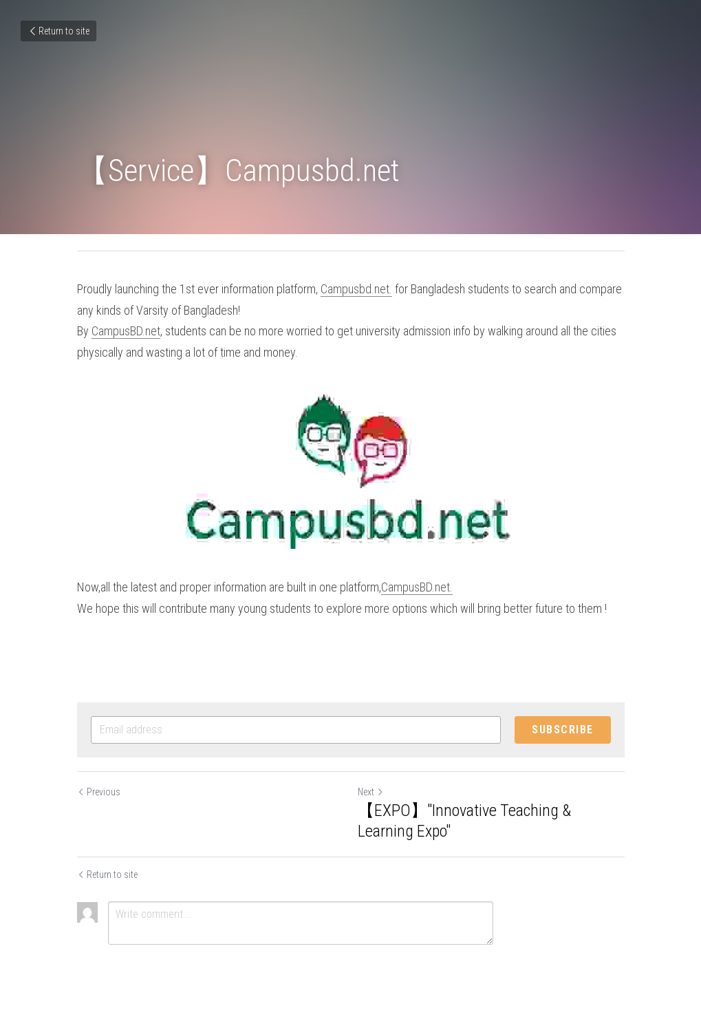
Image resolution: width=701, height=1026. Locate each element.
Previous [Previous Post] (98, 791)
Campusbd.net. (356, 289)
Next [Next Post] (371, 791)
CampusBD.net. (417, 587)
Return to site (58, 30)
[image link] (351, 470)
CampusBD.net (125, 331)
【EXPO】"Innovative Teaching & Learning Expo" (464, 821)
